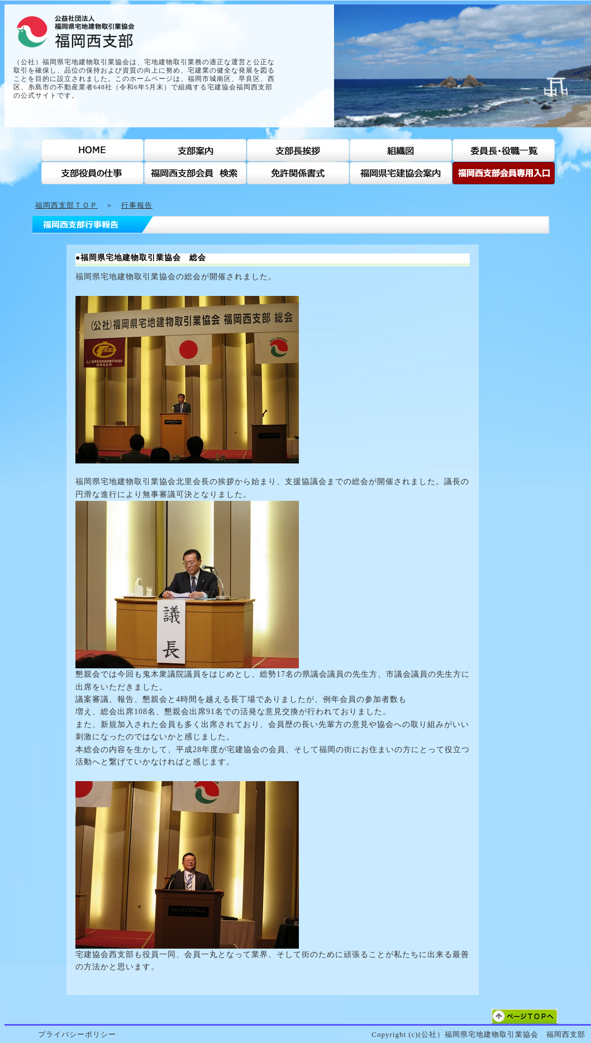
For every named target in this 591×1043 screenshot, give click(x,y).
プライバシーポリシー (77, 1034)
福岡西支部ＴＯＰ (66, 205)
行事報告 (136, 205)
